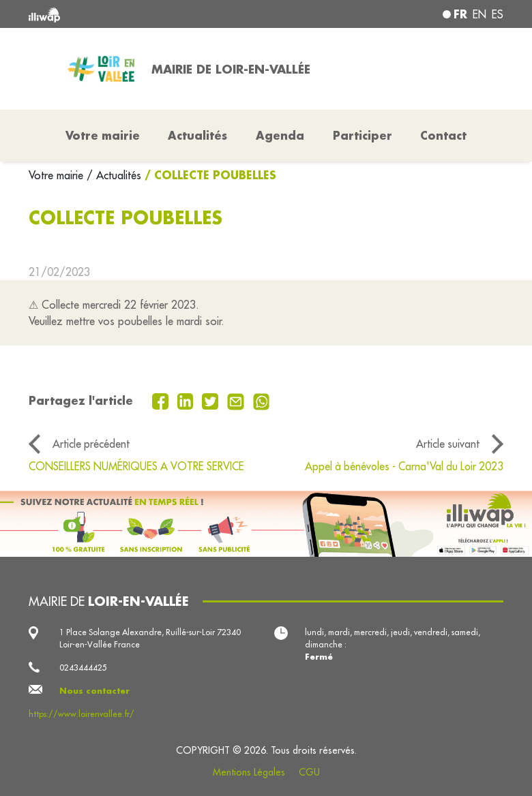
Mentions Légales (249, 772)
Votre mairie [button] (102, 135)
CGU (309, 772)
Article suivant (447, 443)
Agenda (280, 135)
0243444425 (83, 667)
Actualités (197, 135)
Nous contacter (94, 691)
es (497, 14)
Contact (443, 135)
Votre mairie (58, 175)
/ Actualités (114, 175)
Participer (362, 135)
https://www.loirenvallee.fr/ (81, 714)
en (479, 14)
